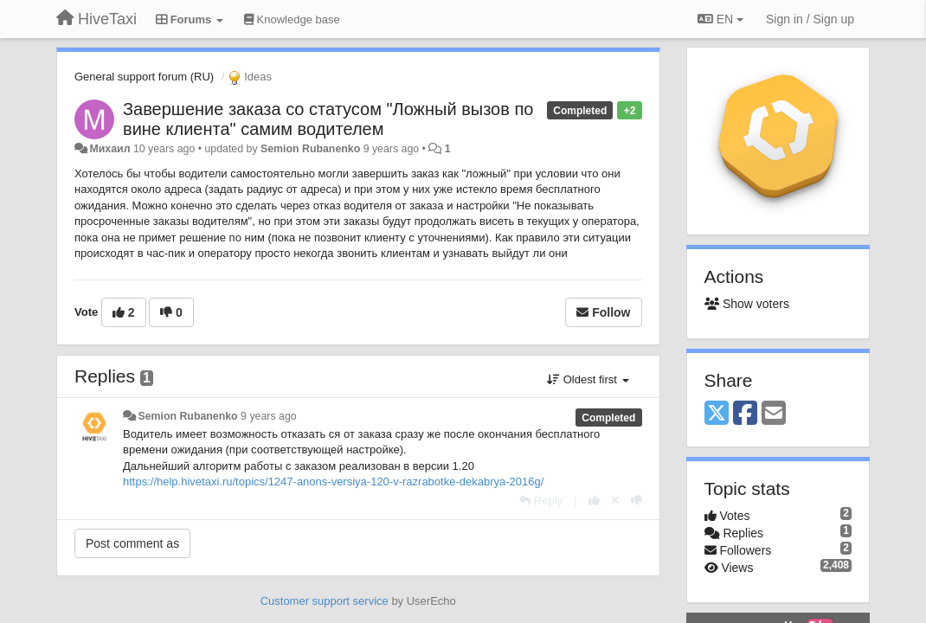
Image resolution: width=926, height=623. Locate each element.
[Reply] (541, 500)
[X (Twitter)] (716, 414)
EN (720, 19)
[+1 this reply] (594, 500)
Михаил (109, 149)
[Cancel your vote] (615, 500)
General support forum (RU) (144, 76)
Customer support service (324, 600)
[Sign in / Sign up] (810, 19)
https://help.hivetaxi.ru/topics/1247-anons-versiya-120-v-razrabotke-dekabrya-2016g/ (333, 481)
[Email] (774, 414)
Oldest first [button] (587, 379)
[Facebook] (745, 414)
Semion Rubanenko (310, 149)
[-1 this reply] (636, 500)
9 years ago (269, 416)
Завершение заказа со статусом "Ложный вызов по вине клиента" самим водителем (328, 119)
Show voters (746, 304)
